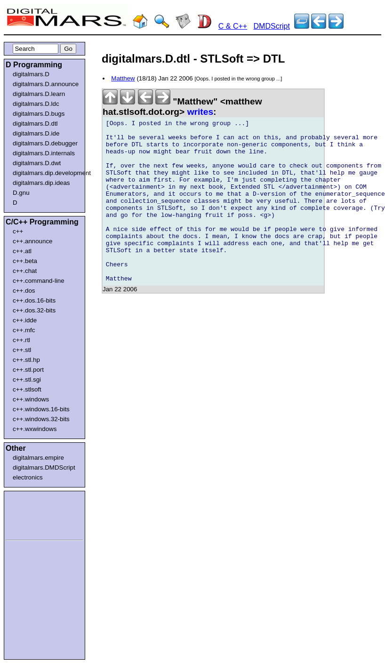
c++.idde (25, 320)
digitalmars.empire (38, 457)
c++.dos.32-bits (34, 310)
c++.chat (25, 270)
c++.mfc (24, 330)
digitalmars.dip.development (46, 172)
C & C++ (232, 26)
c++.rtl (21, 339)
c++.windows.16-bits (41, 409)
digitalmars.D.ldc (36, 103)
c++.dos (24, 290)
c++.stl (22, 349)
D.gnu (21, 192)
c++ (18, 231)
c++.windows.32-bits (41, 419)
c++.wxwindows (34, 428)
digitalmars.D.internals (44, 153)
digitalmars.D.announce (46, 84)
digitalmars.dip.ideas (41, 182)
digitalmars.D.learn (39, 93)
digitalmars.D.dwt (37, 163)
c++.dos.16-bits (34, 300)
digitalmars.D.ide (36, 133)
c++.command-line (38, 280)
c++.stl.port (28, 369)
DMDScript (272, 26)
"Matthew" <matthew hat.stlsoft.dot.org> (182, 106)
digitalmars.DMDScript (44, 467)
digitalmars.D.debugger (45, 143)
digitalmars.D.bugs (38, 113)
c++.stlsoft (27, 389)
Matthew (123, 78)
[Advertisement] (34, 514)
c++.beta (25, 260)
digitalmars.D (31, 74)
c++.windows (31, 399)
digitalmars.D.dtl (35, 123)
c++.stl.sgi (27, 379)
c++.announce (33, 241)
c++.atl (22, 251)
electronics (28, 477)
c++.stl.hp (26, 359)
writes (200, 112)
